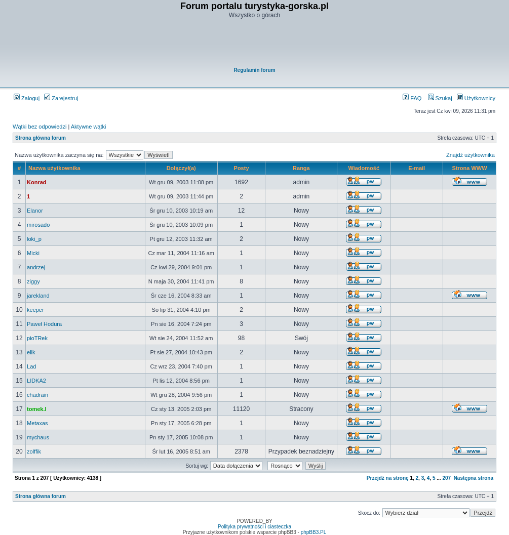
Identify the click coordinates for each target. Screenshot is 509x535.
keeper (35, 310)
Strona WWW (469, 168)
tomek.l (37, 409)
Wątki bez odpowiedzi (39, 127)
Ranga (301, 168)
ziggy (33, 281)
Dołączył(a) (181, 168)
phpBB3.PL (314, 532)
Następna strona (473, 478)
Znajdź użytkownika (470, 155)
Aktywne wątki (88, 127)
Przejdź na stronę (388, 478)
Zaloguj (27, 98)
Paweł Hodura (44, 324)
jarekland (38, 296)
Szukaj (440, 98)
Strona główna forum (40, 138)
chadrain (37, 395)
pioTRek (37, 338)
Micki (33, 253)
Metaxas (37, 423)
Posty (241, 168)
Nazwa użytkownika (54, 168)
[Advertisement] (255, 43)
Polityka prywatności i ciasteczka (254, 526)
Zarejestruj (61, 98)
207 (446, 478)
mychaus (38, 437)
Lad (31, 366)
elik (31, 352)
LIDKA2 (36, 381)
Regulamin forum (254, 70)
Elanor (35, 211)
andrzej (36, 267)
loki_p (34, 239)
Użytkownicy (476, 98)
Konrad (37, 182)
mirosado (38, 225)
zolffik (34, 451)
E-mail (416, 168)
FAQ (412, 98)
